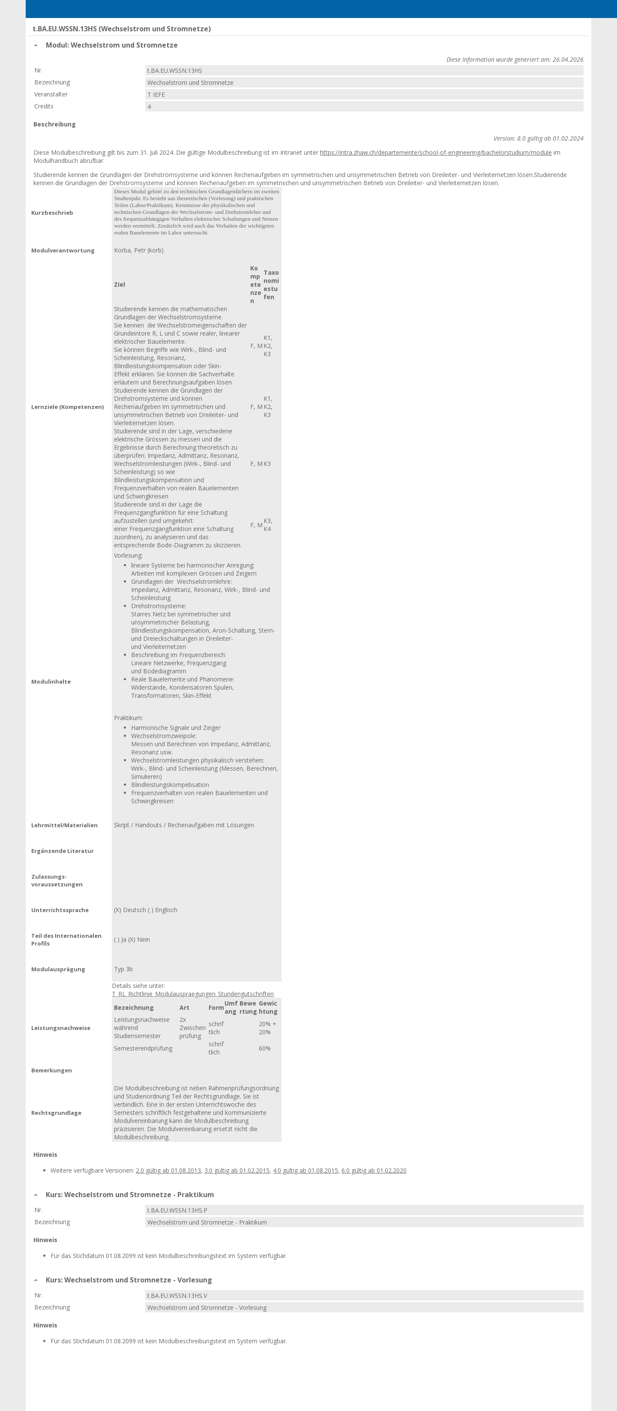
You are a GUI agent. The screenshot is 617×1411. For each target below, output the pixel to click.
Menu (44, 9)
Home (77, 9)
